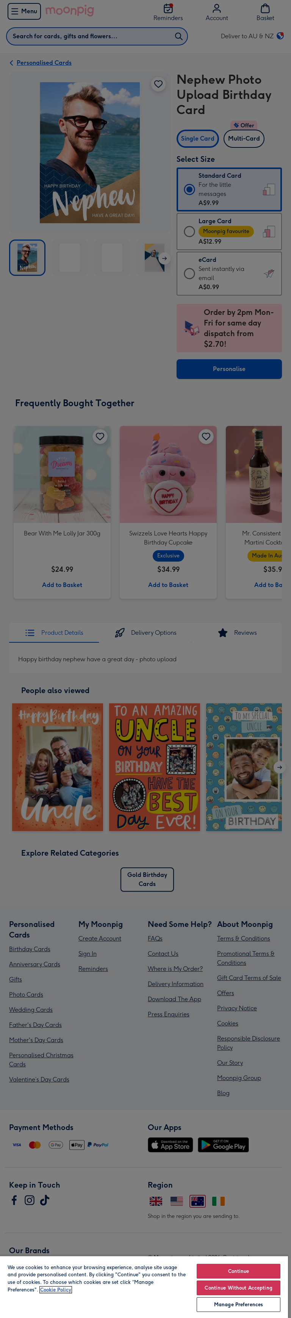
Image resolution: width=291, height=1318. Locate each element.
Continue (238, 1271)
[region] (144, 1286)
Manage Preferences (238, 1304)
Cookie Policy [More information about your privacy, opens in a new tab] (55, 1290)
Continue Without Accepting (238, 1288)
